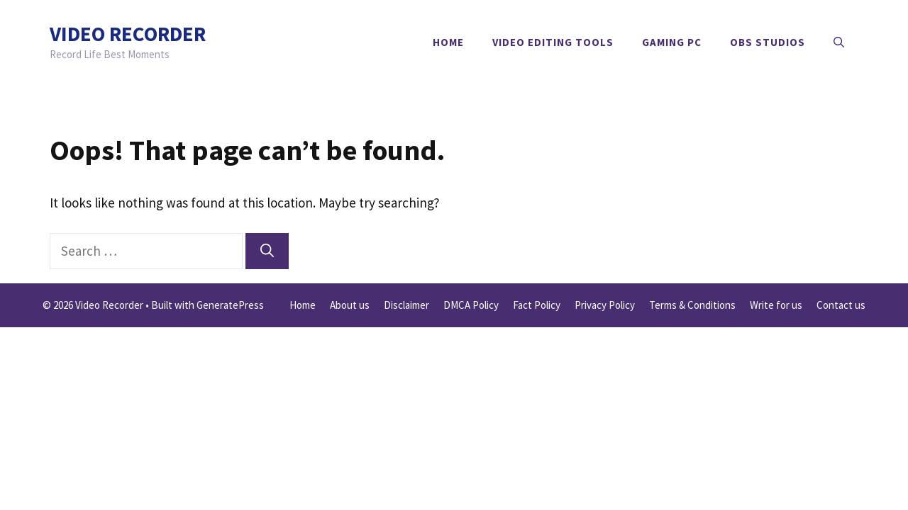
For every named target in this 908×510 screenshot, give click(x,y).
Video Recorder (128, 34)
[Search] (267, 251)
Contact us (840, 305)
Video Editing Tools (553, 42)
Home (448, 42)
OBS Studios (767, 42)
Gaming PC (672, 42)
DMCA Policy (471, 305)
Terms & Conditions (692, 305)
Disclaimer (406, 305)
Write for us (776, 305)
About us (350, 305)
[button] (838, 42)
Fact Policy (536, 305)
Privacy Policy (605, 305)
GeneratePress (230, 305)
